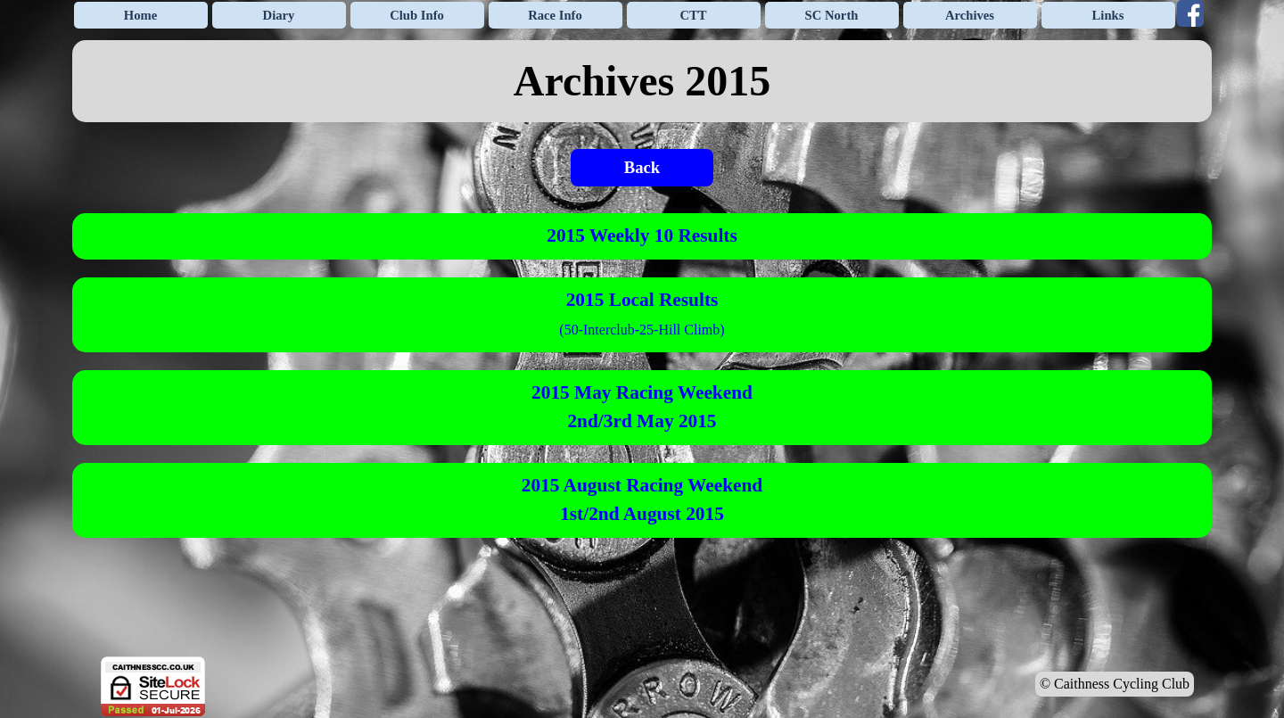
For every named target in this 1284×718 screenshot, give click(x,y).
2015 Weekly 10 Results (642, 235)
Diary (279, 15)
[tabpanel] (642, 81)
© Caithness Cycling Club (1114, 683)
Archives (969, 15)
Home (140, 15)
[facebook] (1190, 13)
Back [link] (642, 167)
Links (1108, 15)
